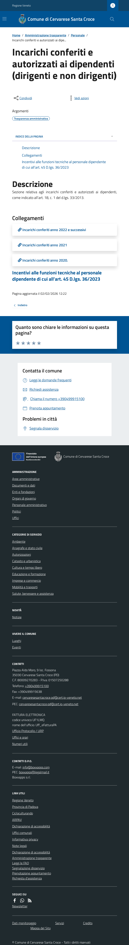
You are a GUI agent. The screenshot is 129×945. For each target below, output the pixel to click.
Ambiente (18, 541)
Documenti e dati (23, 485)
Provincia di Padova (25, 806)
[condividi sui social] (22, 98)
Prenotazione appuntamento (31, 873)
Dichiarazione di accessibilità (31, 826)
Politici (16, 511)
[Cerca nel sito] (110, 19)
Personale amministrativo (29, 504)
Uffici (15, 517)
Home (16, 35)
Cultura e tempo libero (27, 567)
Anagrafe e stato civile (27, 548)
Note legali (19, 845)
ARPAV (17, 819)
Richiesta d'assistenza (27, 878)
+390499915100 (37, 685)
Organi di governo (24, 498)
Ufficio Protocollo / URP (28, 730)
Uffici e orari (20, 737)
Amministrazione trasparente (45, 35)
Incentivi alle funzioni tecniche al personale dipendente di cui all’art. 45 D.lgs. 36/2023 (57, 276)
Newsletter (19, 906)
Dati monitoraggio (24, 923)
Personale (78, 35)
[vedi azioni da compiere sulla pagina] (78, 98)
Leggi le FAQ (20, 863)
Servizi (59, 923)
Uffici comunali (22, 832)
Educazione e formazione (29, 574)
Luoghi (16, 640)
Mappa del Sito (40, 928)
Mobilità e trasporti (25, 587)
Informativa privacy (25, 839)
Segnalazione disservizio (28, 868)
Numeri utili (20, 743)
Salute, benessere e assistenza (33, 593)
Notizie (17, 617)
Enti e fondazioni (23, 491)
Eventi (16, 647)
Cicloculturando (22, 813)
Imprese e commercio (26, 580)
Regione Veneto (21, 5)
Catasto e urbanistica (26, 561)
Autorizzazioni (21, 554)
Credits (87, 923)
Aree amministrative (26, 478)
